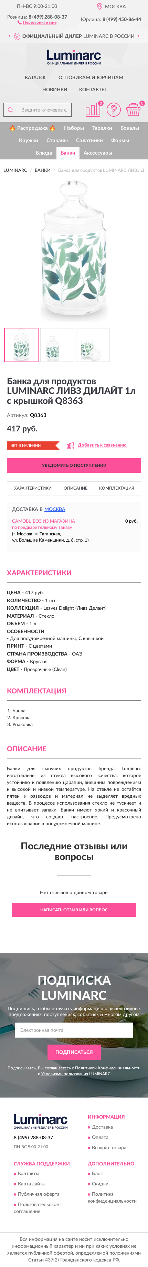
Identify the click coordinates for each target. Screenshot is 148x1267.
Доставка (102, 1127)
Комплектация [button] (116, 488)
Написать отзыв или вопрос (74, 910)
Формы (120, 140)
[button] (37, 22)
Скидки (100, 1184)
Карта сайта (31, 1184)
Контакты (92, 89)
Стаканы (57, 140)
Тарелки (102, 128)
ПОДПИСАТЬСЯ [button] (74, 1052)
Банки (68, 153)
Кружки (28, 140)
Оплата (100, 1137)
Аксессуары (98, 153)
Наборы (74, 128)
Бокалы (129, 128)
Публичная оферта (39, 1194)
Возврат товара (109, 1147)
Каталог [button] (36, 77)
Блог (97, 1174)
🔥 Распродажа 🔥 (32, 128)
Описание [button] (75, 488)
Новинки (54, 89)
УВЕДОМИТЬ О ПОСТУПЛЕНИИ (74, 465)
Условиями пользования (64, 1074)
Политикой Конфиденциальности (107, 1068)
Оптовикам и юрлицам (91, 77)
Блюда (44, 153)
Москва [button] (54, 509)
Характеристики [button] (33, 488)
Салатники (89, 140)
